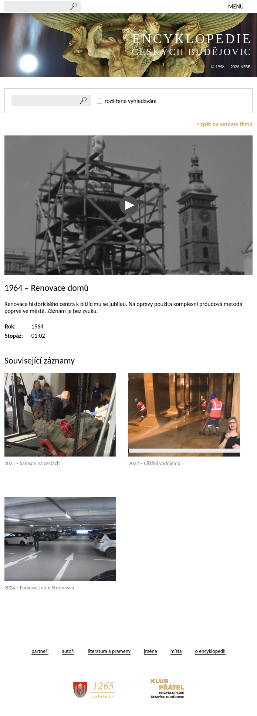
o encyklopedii (210, 651)
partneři (39, 651)
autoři (68, 651)
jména (150, 651)
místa (176, 651)
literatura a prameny (109, 651)
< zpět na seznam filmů (224, 124)
